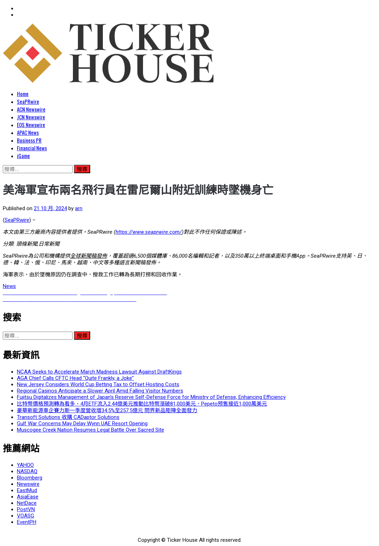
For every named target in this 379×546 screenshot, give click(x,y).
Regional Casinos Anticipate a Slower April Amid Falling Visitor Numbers (100, 391)
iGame (23, 155)
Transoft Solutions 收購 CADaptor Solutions (68, 417)
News (9, 286)
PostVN (26, 509)
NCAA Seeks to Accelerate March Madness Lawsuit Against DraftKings (99, 372)
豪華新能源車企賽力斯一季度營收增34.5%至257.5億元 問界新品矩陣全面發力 (107, 410)
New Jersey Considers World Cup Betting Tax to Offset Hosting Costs (98, 384)
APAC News (28, 132)
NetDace (27, 503)
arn (78, 208)
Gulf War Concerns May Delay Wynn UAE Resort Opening (82, 423)
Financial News (32, 148)
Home (23, 94)
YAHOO (25, 465)
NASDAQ (27, 471)
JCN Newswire (31, 117)
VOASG (25, 516)
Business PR (29, 140)
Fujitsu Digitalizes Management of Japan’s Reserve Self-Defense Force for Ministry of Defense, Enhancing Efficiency (151, 397)
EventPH (26, 522)
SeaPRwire (28, 101)
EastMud (27, 490)
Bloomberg (29, 478)
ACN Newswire (31, 109)
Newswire (28, 484)
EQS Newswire (31, 124)
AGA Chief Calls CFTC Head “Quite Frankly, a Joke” (75, 378)
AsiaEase (27, 497)
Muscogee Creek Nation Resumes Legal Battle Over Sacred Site (90, 430)
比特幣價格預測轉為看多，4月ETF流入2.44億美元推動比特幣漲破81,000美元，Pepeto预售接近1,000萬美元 (142, 404)
